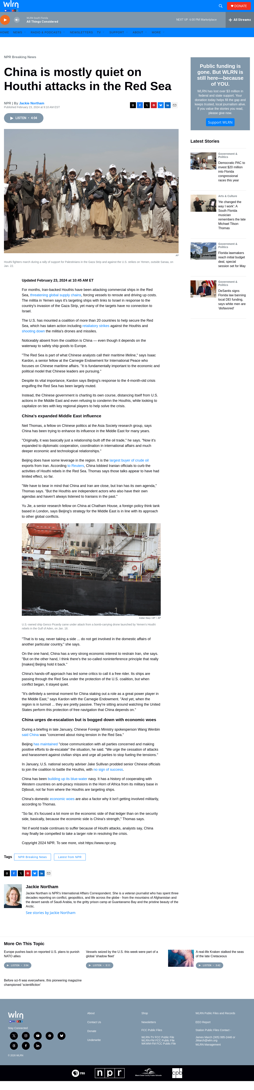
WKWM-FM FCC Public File (158, 1052)
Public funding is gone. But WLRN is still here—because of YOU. (220, 84)
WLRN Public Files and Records (215, 1022)
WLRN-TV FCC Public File (157, 1046)
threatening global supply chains (55, 304)
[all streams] (240, 29)
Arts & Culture (227, 205)
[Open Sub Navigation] (25, 41)
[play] (5, 29)
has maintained (46, 753)
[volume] (16, 28)
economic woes (62, 808)
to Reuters (75, 475)
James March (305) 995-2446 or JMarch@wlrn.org (215, 1048)
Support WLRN (220, 131)
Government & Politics (227, 164)
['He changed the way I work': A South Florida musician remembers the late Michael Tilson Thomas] (203, 212)
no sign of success (108, 778)
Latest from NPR (70, 866)
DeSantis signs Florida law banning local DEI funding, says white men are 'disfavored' (232, 308)
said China (30, 744)
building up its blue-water (67, 788)
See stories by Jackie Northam (50, 921)
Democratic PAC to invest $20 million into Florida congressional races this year (231, 180)
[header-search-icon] (222, 10)
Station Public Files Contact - (213, 1039)
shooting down (33, 340)
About (138, 41)
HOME (4, 41)
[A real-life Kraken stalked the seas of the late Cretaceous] (181, 967)
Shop (144, 1022)
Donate (91, 1040)
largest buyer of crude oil (129, 469)
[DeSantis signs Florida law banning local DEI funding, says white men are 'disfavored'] (203, 297)
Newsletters (81, 41)
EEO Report (202, 1031)
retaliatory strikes (95, 335)
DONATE (243, 10)
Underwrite (94, 1049)
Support (116, 41)
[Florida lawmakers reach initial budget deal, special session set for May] (203, 259)
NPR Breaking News (20, 66)
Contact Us (94, 1031)
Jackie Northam (31, 112)
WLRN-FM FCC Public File (158, 1049)
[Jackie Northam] (13, 905)
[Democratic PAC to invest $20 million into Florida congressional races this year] (203, 169)
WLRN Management (208, 1053)
